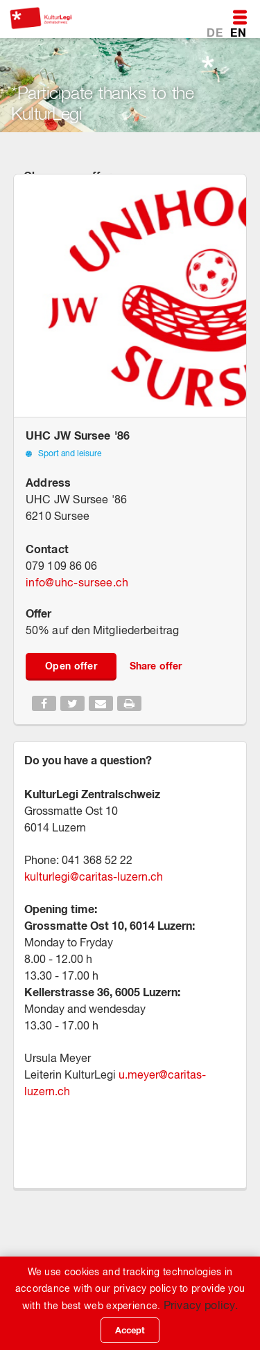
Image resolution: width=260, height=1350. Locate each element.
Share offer (156, 666)
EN (238, 32)
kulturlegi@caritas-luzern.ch (93, 876)
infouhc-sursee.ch (77, 582)
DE (216, 32)
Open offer (71, 666)
